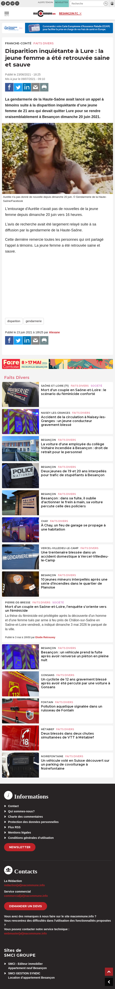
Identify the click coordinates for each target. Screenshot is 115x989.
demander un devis (25, 906)
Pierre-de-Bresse (17, 602)
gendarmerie (34, 321)
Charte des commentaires (25, 816)
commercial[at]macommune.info (26, 895)
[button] (106, 3)
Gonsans (47, 675)
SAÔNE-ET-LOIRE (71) (55, 385)
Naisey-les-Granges (55, 412)
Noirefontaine (52, 756)
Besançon (48, 439)
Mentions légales (19, 832)
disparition (13, 321)
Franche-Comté (18, 43)
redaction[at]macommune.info (24, 885)
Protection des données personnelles (33, 822)
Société (96, 385)
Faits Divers (43, 43)
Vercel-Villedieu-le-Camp (59, 548)
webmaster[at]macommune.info (25, 933)
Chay (44, 521)
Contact (13, 806)
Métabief (47, 729)
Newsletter (19, 847)
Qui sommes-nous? (21, 811)
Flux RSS (14, 827)
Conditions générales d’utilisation (31, 837)
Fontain (47, 702)
